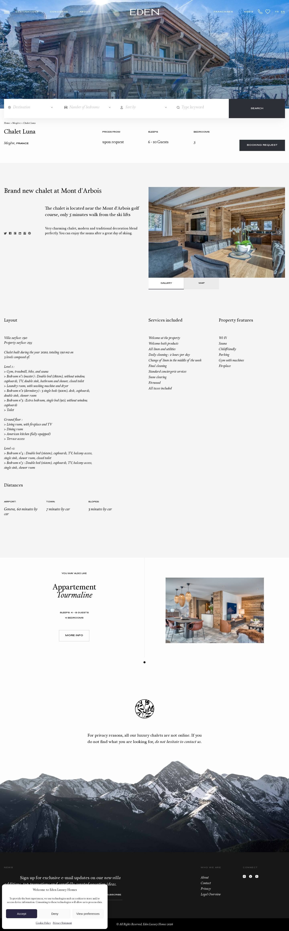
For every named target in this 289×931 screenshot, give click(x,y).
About (85, 12)
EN (283, 12)
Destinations (27, 12)
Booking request (262, 145)
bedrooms (202, 132)
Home (7, 123)
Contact (206, 883)
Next (280, 232)
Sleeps (153, 132)
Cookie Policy (43, 923)
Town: (50, 502)
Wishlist (267, 11)
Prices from (111, 132)
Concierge (59, 12)
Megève (16, 123)
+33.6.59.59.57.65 (260, 11)
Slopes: (93, 502)
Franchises (223, 12)
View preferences (88, 913)
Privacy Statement (62, 923)
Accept (21, 913)
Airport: (10, 502)
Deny (54, 913)
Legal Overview (211, 894)
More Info (74, 635)
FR (277, 12)
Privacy (206, 889)
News (248, 12)
